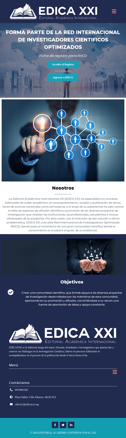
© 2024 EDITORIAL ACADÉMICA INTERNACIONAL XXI (63, 432)
